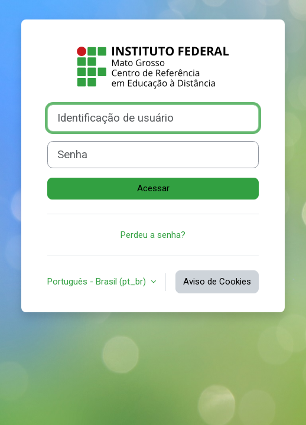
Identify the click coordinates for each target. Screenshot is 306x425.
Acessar (153, 188)
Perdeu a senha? (153, 235)
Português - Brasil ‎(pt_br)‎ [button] (97, 281)
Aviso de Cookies (217, 281)
